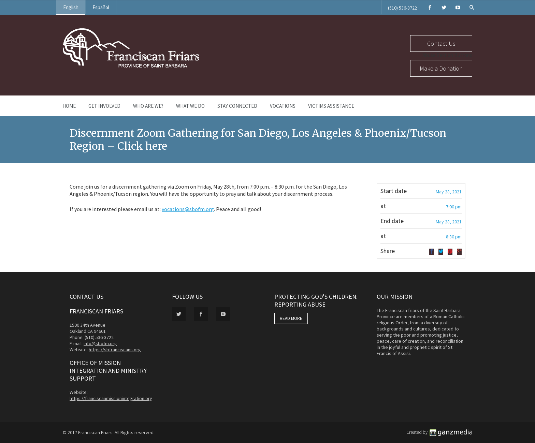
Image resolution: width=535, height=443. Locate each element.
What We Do (190, 106)
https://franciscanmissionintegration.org (111, 398)
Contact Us (441, 43)
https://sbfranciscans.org (115, 349)
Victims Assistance (331, 106)
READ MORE (291, 318)
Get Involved (104, 106)
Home (69, 106)
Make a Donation (441, 68)
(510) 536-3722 (402, 8)
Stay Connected (237, 106)
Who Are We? (148, 106)
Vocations (282, 106)
